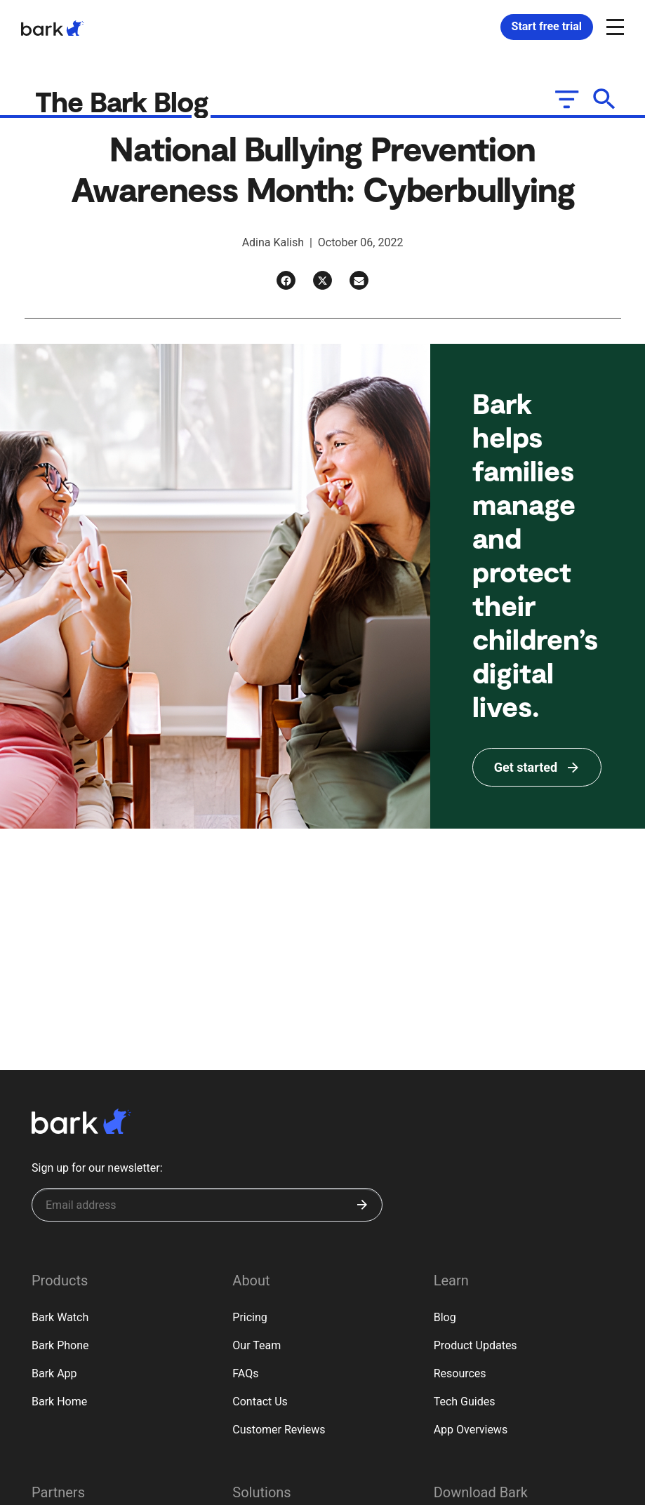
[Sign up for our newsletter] (207, 1205)
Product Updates (475, 1345)
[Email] (359, 280)
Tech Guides (465, 1401)
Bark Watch (60, 1317)
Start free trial (547, 26)
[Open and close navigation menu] (613, 26)
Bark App (54, 1373)
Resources (460, 1373)
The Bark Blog (125, 101)
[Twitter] (322, 280)
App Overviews (470, 1429)
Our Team (256, 1345)
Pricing (249, 1317)
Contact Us (260, 1401)
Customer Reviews (278, 1429)
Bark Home (59, 1401)
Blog (445, 1317)
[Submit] (362, 1204)
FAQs (245, 1373)
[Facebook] (286, 280)
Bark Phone (60, 1345)
